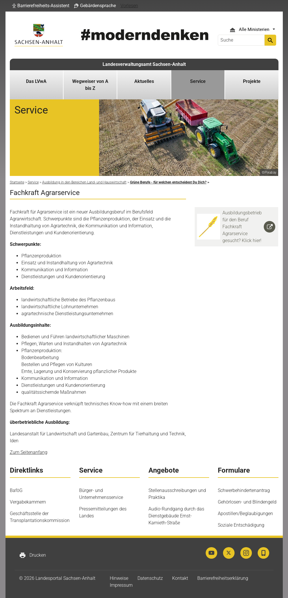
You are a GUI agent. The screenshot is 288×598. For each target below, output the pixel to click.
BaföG (16, 490)
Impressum (121, 585)
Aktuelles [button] (144, 81)
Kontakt (180, 578)
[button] (40, 5)
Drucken (32, 555)
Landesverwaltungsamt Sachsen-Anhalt (144, 64)
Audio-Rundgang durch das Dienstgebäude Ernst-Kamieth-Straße (176, 515)
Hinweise (119, 578)
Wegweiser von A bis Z (90, 85)
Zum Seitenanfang (28, 452)
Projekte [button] (252, 81)
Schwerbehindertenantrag (244, 490)
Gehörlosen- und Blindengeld (247, 502)
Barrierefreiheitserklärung (222, 578)
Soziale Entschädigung (241, 525)
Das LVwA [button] (36, 81)
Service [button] (198, 81)
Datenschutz (150, 578)
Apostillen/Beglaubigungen (245, 513)
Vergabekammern (28, 502)
